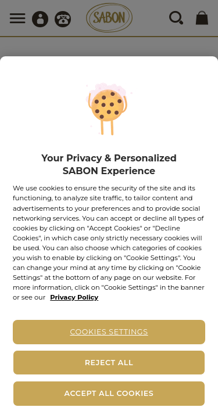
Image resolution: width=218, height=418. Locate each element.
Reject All (109, 362)
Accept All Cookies (109, 393)
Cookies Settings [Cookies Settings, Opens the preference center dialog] (109, 331)
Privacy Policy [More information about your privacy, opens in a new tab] (74, 297)
